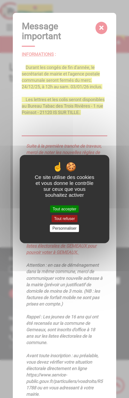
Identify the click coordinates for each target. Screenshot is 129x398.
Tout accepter (64, 209)
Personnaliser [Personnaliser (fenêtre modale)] (65, 228)
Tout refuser (64, 219)
